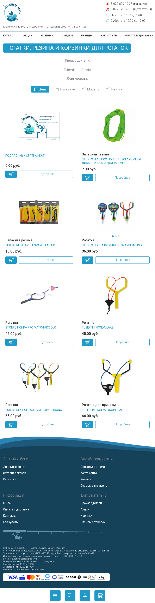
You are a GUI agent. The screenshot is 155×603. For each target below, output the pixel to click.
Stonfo (86, 70)
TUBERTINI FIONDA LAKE (97, 327)
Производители (91, 503)
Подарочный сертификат (25, 155)
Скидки (67, 35)
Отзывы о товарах (93, 522)
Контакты (9, 515)
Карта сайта (89, 473)
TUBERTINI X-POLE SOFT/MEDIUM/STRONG (33, 410)
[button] (113, 236)
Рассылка (9, 479)
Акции (27, 35)
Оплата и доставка (139, 35)
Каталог (9, 35)
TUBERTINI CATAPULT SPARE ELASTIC (30, 245)
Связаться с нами (93, 466)
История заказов (14, 473)
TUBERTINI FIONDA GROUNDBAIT (103, 410)
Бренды (86, 35)
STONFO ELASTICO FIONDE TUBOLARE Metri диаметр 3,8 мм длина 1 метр (111, 161)
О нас (7, 503)
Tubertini (70, 70)
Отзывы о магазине (94, 485)
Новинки (47, 35)
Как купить (109, 35)
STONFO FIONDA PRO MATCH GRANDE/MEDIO (112, 245)
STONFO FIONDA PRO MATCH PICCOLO (30, 327)
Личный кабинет (14, 466)
